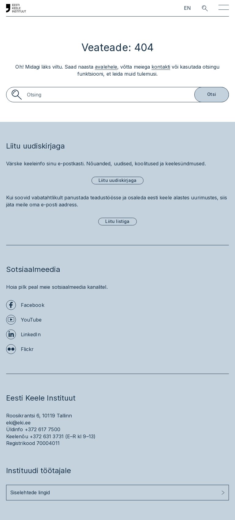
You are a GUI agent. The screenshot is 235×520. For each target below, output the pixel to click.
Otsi (211, 94)
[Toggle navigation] (223, 8)
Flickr (27, 349)
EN (187, 8)
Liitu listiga (117, 221)
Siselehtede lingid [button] (30, 492)
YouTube (31, 320)
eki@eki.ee (18, 423)
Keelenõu (17, 436)
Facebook (32, 305)
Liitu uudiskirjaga (117, 180)
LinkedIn (31, 334)
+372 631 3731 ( (48, 436)
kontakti (160, 67)
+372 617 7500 (42, 429)
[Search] (117, 94)
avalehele (106, 67)
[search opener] (199, 8)
